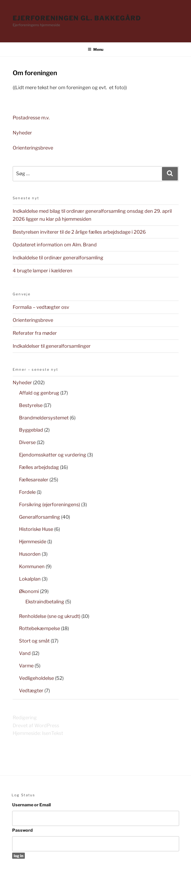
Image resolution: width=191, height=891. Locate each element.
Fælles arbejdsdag (39, 467)
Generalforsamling (39, 517)
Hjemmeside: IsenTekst (38, 733)
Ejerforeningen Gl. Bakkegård (77, 18)
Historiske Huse (36, 529)
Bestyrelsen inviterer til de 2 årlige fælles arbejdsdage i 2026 (79, 232)
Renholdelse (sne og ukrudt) (49, 616)
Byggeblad (31, 430)
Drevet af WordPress (36, 725)
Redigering (25, 717)
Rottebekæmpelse (39, 628)
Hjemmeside (32, 541)
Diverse (27, 442)
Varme (26, 665)
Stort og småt (34, 641)
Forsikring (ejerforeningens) (49, 504)
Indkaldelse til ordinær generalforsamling (58, 257)
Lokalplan (30, 579)
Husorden (30, 554)
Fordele (27, 492)
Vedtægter (31, 690)
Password (22, 830)
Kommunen (32, 566)
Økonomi (29, 591)
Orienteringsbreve (33, 148)
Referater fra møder (35, 333)
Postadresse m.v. (32, 117)
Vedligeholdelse (36, 678)
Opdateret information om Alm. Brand (55, 244)
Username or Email (31, 804)
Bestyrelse (31, 405)
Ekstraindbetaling (44, 601)
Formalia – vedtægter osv (41, 307)
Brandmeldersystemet (44, 417)
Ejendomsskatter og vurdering (52, 455)
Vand (25, 653)
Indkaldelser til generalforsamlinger (52, 346)
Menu (95, 49)
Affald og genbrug (39, 393)
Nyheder (22, 132)
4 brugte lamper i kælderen (42, 270)
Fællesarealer (33, 479)
